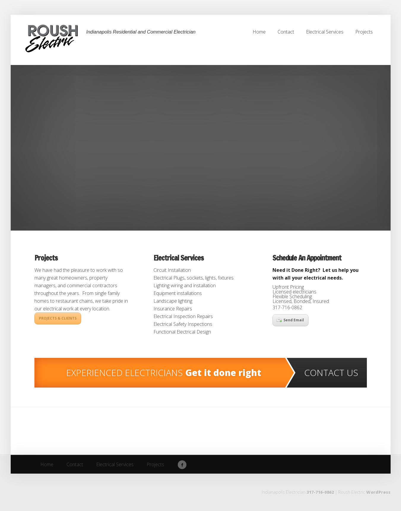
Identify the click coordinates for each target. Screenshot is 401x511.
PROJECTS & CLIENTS (58, 318)
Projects (46, 258)
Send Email (290, 320)
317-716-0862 (320, 492)
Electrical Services (178, 258)
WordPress (378, 492)
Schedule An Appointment (306, 258)
